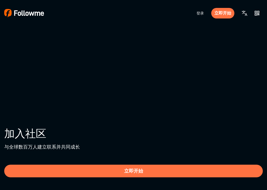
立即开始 (222, 13)
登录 (200, 13)
